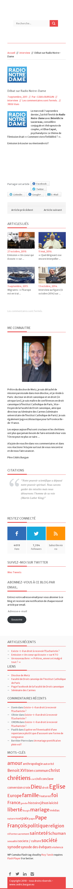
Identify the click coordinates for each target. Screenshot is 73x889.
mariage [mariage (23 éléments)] (39, 810)
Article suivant (53, 209)
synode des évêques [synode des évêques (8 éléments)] (36, 847)
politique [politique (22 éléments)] (37, 826)
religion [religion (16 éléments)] (56, 826)
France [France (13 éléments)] (13, 802)
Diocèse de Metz (20, 675)
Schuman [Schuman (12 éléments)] (57, 833)
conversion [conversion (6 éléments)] (15, 787)
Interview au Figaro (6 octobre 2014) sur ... (51, 291)
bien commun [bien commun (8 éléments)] (37, 771)
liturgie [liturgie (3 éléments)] (26, 810)
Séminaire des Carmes (23, 690)
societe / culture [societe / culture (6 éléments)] (29, 841)
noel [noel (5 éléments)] (18, 818)
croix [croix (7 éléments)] (26, 787)
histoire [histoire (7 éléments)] (34, 803)
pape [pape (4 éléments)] (32, 818)
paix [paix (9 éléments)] (25, 818)
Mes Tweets (14, 572)
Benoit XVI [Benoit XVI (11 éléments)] (16, 770)
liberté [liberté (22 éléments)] (14, 810)
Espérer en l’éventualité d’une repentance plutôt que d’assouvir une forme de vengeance (37, 733)
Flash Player (14, 858)
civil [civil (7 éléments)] (38, 779)
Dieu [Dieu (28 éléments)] (36, 787)
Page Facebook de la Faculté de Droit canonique (37, 686)
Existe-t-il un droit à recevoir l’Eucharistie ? (35, 651)
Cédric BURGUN (45, 96)
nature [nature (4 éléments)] (11, 818)
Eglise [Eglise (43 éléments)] (57, 786)
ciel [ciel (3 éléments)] (33, 779)
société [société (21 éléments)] (49, 840)
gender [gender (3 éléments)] (24, 803)
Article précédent (22, 209)
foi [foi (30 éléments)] (54, 795)
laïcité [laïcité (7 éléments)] (53, 803)
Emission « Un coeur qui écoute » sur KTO (34, 654)
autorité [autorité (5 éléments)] (48, 764)
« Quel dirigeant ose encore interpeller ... (50, 257)
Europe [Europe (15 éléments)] (14, 795)
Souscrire (16, 619)
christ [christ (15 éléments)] (54, 770)
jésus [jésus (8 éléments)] (44, 803)
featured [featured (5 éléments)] (45, 796)
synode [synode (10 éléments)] (13, 847)
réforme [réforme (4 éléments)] (12, 833)
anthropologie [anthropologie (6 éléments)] (33, 764)
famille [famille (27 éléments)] (30, 795)
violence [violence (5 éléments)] (57, 847)
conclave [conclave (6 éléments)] (47, 779)
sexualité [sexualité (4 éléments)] (12, 841)
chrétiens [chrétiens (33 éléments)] (19, 778)
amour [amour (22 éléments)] (14, 763)
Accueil (11, 52)
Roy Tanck (47, 854)
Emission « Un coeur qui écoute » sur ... (20, 257)
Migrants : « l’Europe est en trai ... (19, 291)
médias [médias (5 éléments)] (55, 810)
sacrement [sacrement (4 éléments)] (23, 833)
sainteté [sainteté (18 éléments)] (39, 833)
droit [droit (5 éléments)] (45, 787)
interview (24, 52)
